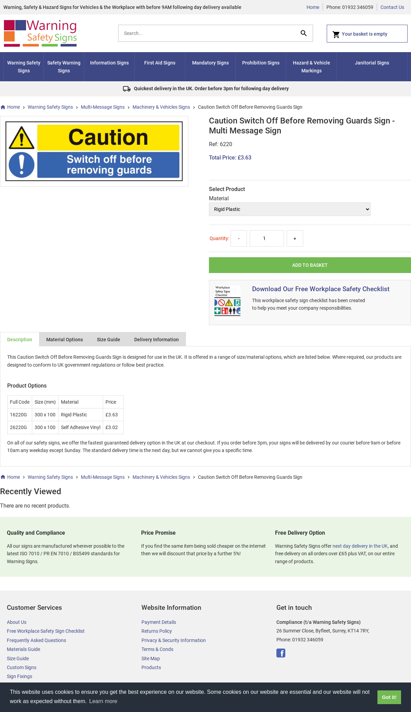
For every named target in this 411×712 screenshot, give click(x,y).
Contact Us (392, 7)
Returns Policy (156, 631)
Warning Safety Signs (23, 66)
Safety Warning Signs (63, 66)
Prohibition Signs (260, 63)
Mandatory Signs (210, 63)
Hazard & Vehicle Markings (311, 66)
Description (19, 339)
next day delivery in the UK (360, 546)
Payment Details (158, 622)
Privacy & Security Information (173, 640)
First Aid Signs (159, 63)
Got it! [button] (389, 697)
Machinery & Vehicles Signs (161, 107)
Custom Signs (21, 667)
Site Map (150, 658)
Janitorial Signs (372, 63)
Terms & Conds (157, 649)
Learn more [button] (103, 701)
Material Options (64, 339)
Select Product (227, 189)
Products (151, 667)
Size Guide (108, 339)
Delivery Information (156, 339)
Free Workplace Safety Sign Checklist (46, 631)
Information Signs (109, 63)
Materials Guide (23, 649)
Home (313, 7)
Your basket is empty (359, 35)
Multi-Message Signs (103, 107)
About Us (16, 622)
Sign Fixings (19, 676)
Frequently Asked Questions (36, 640)
